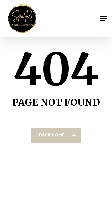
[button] (103, 19)
